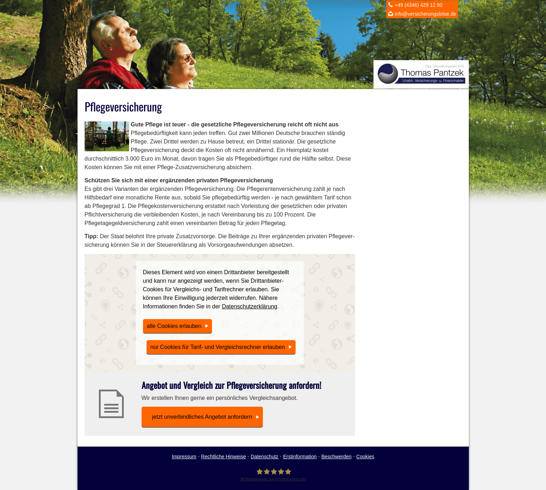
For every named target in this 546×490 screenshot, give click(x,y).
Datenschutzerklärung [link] (249, 306)
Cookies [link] (365, 456)
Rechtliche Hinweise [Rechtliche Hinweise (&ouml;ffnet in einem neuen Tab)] (223, 456)
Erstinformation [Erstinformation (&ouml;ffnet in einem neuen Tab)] (300, 456)
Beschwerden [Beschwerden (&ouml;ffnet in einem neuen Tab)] (336, 456)
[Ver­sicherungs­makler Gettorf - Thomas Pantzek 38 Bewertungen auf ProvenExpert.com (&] (273, 474)
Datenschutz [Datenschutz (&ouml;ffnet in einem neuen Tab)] (265, 456)
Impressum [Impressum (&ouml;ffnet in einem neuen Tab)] (184, 456)
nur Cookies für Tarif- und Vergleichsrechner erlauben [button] (217, 347)
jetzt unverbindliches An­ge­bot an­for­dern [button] (202, 417)
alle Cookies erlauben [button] (174, 326)
